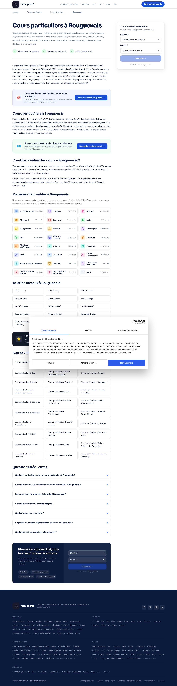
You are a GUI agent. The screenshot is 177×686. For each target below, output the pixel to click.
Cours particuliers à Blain (25, 434)
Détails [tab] (88, 330)
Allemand (48, 621)
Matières (84, 4)
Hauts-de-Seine (44, 654)
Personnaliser (88, 363)
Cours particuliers (34, 12)
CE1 (97, 621)
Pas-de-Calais (24, 646)
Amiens (161, 654)
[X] (150, 607)
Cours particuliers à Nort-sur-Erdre (94, 434)
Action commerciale (46, 629)
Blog (108, 4)
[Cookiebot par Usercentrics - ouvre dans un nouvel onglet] (133, 322)
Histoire (15, 625)
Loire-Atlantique (57, 12)
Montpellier (140, 646)
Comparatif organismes (71, 671)
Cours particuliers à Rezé (25, 373)
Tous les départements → (65, 658)
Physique (56, 625)
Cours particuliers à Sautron (60, 455)
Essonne (15, 658)
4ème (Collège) (54, 306)
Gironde (76, 646)
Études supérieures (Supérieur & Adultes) (27, 323)
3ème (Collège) (87, 306)
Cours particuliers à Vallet (58, 444)
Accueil (15, 12)
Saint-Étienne (127, 650)
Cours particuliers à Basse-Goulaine (59, 434)
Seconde (147, 621)
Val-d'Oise (49, 658)
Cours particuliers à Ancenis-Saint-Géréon (93, 412)
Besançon (121, 658)
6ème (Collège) (87, 298)
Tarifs (94, 4)
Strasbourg (151, 646)
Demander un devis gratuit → (92, 146)
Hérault (15, 650)
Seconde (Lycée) (22, 314)
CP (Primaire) (20, 291)
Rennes (110, 650)
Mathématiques (18, 621)
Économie (16, 629)
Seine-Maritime (55, 650)
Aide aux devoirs (43, 625)
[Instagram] (162, 607)
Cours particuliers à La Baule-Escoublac (93, 391)
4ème (133, 621)
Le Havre (146, 650)
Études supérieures (109, 625)
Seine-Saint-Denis (60, 654)
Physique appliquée (69, 625)
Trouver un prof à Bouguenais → (91, 97)
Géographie (75, 621)
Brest (148, 654)
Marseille (101, 646)
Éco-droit (32, 629)
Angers (101, 654)
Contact (105, 671)
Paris (94, 646)
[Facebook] (144, 607)
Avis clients (42, 671)
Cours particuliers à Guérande (27, 402)
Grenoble (155, 650)
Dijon (94, 654)
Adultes (122, 625)
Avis (101, 4)
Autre (77, 633)
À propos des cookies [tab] (128, 330)
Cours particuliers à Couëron (60, 382)
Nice (124, 646)
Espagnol (57, 621)
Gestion (80, 629)
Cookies (161, 681)
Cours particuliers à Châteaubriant (56, 412)
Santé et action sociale (41, 633)
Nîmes (108, 654)
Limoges (95, 658)
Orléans (130, 658)
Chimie (82, 625)
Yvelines (24, 658)
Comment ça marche (68, 4)
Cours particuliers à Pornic (59, 391)
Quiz (115, 4)
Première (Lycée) (55, 314)
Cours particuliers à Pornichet (27, 412)
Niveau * (124, 45)
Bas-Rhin (16, 654)
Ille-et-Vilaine (25, 650)
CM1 (107, 621)
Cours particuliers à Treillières (93, 423)
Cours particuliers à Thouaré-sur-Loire (60, 423)
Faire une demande (153, 4)
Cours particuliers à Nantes (26, 362)
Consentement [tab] (49, 330)
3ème (139, 621)
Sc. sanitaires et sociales (63, 633)
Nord (14, 646)
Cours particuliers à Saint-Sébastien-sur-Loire (59, 373)
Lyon (109, 646)
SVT (33, 625)
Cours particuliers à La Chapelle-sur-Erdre (24, 391)
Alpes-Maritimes (28, 654)
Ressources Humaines (21, 633)
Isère (65, 650)
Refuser (50, 363)
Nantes (131, 646)
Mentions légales (134, 681)
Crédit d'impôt (54, 671)
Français (30, 621)
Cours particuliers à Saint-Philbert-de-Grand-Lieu (92, 444)
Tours (154, 654)
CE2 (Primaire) (87, 291)
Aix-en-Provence (137, 654)
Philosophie (25, 625)
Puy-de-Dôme (75, 650)
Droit (24, 629)
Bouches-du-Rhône (40, 646)
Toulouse (116, 646)
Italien (65, 621)
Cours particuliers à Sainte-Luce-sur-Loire (59, 402)
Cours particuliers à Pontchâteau (23, 423)
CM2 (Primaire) (54, 298)
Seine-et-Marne (36, 658)
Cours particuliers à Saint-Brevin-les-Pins (92, 402)
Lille (102, 650)
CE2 (102, 621)
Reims (117, 650)
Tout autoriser (126, 363)
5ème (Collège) (21, 306)
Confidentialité (149, 681)
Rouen (138, 658)
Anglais (39, 621)
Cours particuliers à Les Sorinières (24, 455)
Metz (113, 658)
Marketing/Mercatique (65, 629)
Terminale (95, 625)
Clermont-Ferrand (120, 654)
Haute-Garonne (64, 646)
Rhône (53, 646)
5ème (126, 621)
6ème (119, 621)
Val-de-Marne (75, 654)
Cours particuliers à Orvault (92, 373)
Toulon (137, 650)
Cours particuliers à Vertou (26, 382)
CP (93, 621)
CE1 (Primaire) (53, 291)
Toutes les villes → (150, 658)
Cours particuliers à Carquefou (94, 382)
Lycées (86, 671)
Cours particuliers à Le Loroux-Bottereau (94, 455)
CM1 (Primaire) (21, 298)
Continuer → (87, 566)
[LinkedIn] (156, 607)
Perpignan (105, 658)
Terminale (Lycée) (88, 314)
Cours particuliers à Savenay (27, 444)
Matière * (124, 34)
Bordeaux (95, 650)
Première (156, 621)
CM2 (113, 621)
